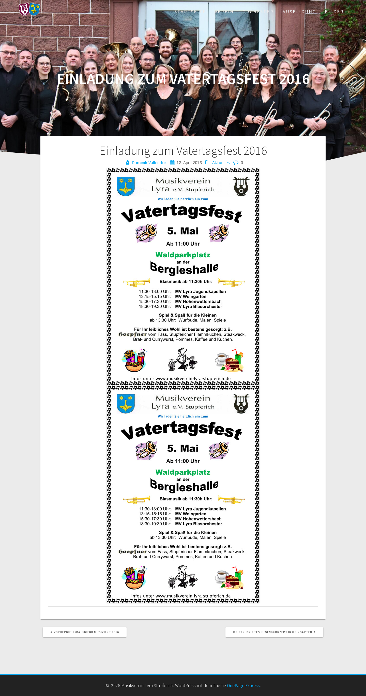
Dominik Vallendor (149, 162)
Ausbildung (299, 12)
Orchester (258, 12)
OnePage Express (243, 685)
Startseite (190, 12)
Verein (224, 12)
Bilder (334, 12)
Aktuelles (221, 162)
